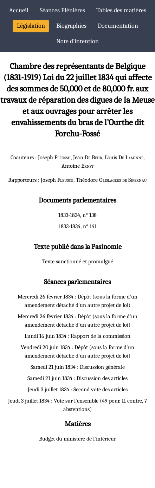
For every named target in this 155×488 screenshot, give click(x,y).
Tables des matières (121, 10)
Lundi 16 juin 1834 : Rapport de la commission (77, 336)
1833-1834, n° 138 (77, 215)
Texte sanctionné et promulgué (77, 261)
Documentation (118, 26)
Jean (87, 157)
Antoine (77, 166)
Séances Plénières (62, 10)
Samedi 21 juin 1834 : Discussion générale (78, 367)
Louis (124, 157)
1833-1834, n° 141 (78, 226)
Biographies (71, 26)
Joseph (54, 157)
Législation (31, 26)
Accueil (18, 10)
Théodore (111, 180)
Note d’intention (77, 41)
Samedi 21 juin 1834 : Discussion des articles (77, 378)
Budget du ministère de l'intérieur (77, 439)
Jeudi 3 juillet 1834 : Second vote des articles (78, 389)
